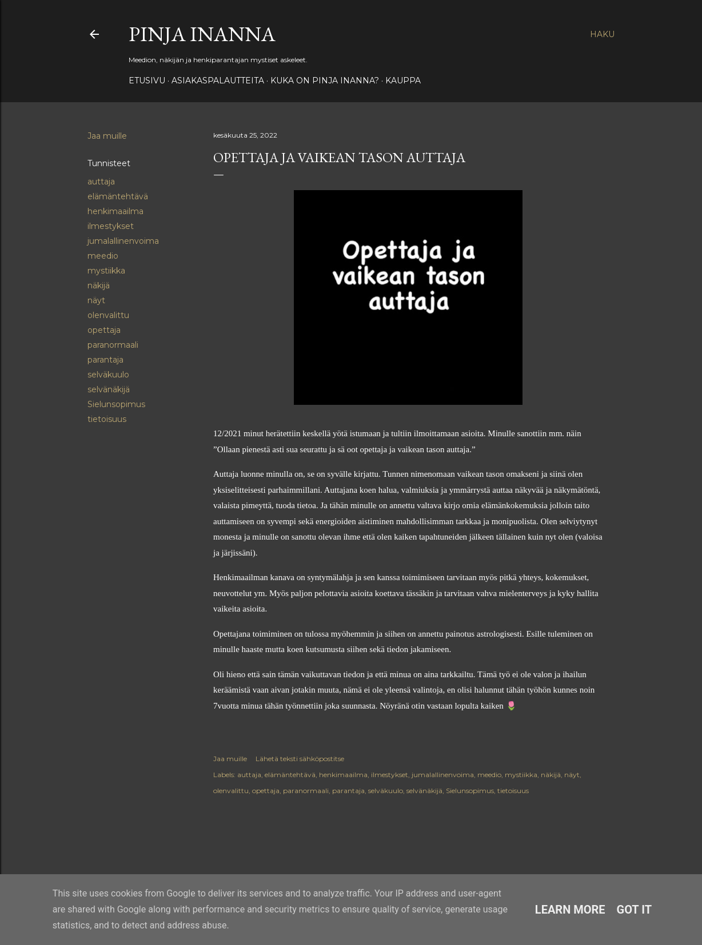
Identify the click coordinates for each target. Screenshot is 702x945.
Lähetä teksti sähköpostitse (300, 758)
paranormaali (112, 345)
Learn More (570, 909)
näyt (96, 300)
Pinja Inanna (202, 34)
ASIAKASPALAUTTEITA (217, 80)
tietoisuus (106, 419)
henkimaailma (115, 211)
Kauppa (403, 80)
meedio (102, 256)
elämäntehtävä (117, 196)
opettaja (104, 330)
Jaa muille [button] (107, 136)
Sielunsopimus (116, 404)
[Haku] (602, 34)
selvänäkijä (108, 389)
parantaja (105, 360)
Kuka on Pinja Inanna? (324, 80)
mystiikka (106, 271)
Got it (634, 909)
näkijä (98, 285)
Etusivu (147, 80)
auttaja (101, 181)
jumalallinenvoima (123, 241)
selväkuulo (108, 374)
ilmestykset (110, 226)
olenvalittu (108, 315)
